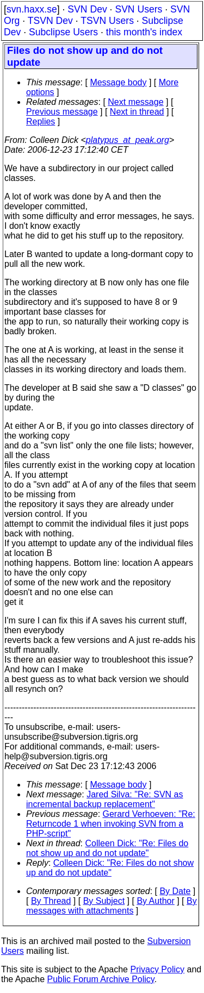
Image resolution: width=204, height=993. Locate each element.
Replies (40, 121)
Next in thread (137, 111)
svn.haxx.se (32, 9)
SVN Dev (87, 9)
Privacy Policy (157, 969)
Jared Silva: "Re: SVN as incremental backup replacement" (104, 799)
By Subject (104, 900)
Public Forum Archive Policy (100, 979)
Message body (118, 82)
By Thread (51, 900)
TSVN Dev (50, 20)
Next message (135, 102)
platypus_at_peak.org (127, 140)
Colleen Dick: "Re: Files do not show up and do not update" (107, 848)
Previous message (62, 111)
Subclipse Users (63, 32)
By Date (174, 891)
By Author (155, 900)
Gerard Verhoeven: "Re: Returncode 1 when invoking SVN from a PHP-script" (110, 823)
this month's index (144, 32)
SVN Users (138, 9)
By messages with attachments (111, 905)
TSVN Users (107, 20)
